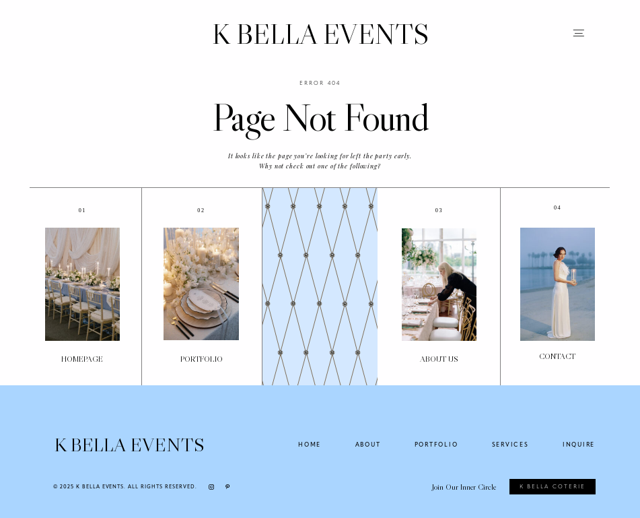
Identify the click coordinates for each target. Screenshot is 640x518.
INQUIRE (579, 444)
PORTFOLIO (201, 359)
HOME (309, 444)
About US (439, 359)
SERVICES (510, 444)
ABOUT (368, 444)
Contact (557, 356)
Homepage (82, 359)
